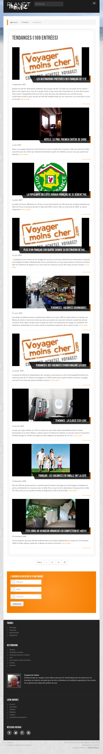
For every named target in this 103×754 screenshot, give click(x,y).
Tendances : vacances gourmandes (69, 307)
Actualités (13, 707)
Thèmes (26, 22)
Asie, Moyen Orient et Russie (20, 660)
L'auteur (12, 715)
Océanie (12, 665)
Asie (11, 657)
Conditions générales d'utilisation (19, 745)
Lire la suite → (26, 99)
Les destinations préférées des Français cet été (62, 79)
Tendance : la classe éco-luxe (71, 420)
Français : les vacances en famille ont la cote (62, 475)
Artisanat (13, 630)
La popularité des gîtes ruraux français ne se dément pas (57, 194)
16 (58, 562)
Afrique (12, 650)
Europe (12, 663)
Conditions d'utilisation (18, 717)
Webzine (13, 712)
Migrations (13, 635)
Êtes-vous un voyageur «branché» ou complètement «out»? (56, 531)
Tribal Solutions (93, 748)
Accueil (15, 22)
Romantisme (14, 633)
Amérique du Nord (16, 652)
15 (52, 562)
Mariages (13, 627)
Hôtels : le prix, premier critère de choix (65, 139)
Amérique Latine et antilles (20, 655)
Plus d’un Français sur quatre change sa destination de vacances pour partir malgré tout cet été (55, 250)
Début (39, 562)
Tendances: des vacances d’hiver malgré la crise (61, 365)
